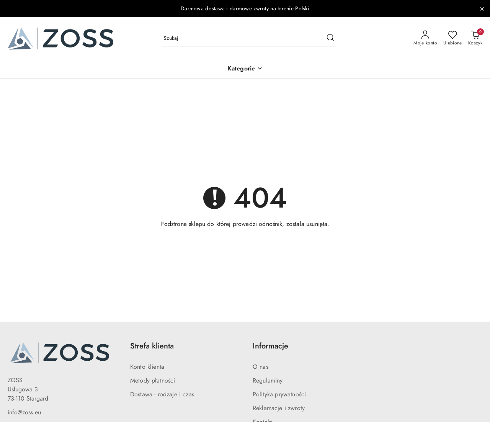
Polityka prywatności (279, 394)
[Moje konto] (425, 38)
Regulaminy (268, 380)
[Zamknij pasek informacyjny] (482, 8)
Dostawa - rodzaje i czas (162, 394)
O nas (260, 367)
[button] (245, 69)
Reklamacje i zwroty (279, 408)
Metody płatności (152, 380)
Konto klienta (147, 367)
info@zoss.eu (24, 412)
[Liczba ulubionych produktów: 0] (452, 38)
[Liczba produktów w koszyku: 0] (475, 38)
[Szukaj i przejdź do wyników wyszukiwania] (330, 38)
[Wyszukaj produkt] (249, 38)
